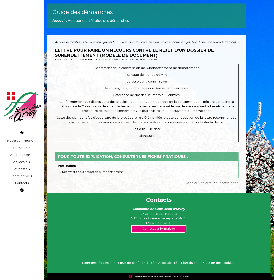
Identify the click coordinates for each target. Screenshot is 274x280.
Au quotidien (79, 20)
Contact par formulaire (159, 228)
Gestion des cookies (218, 262)
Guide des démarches (110, 20)
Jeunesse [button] (20, 169)
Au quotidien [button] (20, 154)
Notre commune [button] (20, 140)
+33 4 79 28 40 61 (159, 223)
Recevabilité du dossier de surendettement (92, 172)
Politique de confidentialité (133, 262)
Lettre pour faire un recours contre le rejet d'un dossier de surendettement (184, 42)
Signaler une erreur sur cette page (212, 183)
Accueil (59, 20)
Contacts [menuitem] (22, 183)
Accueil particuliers (68, 42)
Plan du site (190, 262)
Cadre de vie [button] (20, 176)
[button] (22, 133)
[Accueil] (22, 106)
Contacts (159, 200)
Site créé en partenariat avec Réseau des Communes (159, 276)
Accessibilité (167, 262)
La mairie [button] (20, 148)
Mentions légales (95, 262)
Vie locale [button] (20, 162)
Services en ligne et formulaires (107, 42)
